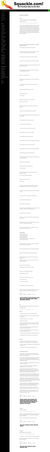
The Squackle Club (3, 76)
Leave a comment (31, 309)
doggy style (32, 399)
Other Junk (2, 39)
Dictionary (21, 408)
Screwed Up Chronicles (4, 44)
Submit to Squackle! (44, 10)
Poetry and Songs (3, 42)
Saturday (36, 298)
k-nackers (25, 399)
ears (35, 399)
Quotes (2, 43)
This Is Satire (2, 60)
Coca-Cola (21, 401)
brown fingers (26, 297)
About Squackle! (27, 10)
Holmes (21, 402)
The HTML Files (3, 74)
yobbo (29, 399)
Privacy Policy (39, 10)
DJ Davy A (2, 70)
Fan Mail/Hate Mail (4, 41)
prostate (32, 298)
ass (29, 402)
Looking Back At (3, 63)
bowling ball (28, 298)
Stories (2, 51)
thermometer (28, 299)
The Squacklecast (3, 56)
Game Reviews (3, 46)
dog (36, 401)
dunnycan (21, 399)
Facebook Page (3, 71)
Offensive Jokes (3, 36)
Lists (20, 304)
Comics (2, 38)
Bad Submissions (3, 40)
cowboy (24, 298)
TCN (1, 83)
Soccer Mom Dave (3, 61)
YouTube (2, 78)
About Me (23, 10)
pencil (27, 402)
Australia (35, 400)
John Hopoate (34, 297)
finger (26, 446)
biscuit (38, 297)
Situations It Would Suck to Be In (29, 307)
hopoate (30, 297)
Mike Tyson (31, 400)
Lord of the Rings (22, 299)
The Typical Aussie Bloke (27, 401)
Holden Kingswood (22, 400)
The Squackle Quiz (3, 52)
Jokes (20, 18)
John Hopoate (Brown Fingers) (28, 20)
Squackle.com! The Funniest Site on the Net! (8, 10)
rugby (26, 403)
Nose (27, 309)
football (21, 297)
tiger (21, 298)
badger (24, 402)
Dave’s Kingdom (3, 45)
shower (29, 403)
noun (21, 446)
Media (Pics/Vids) (3, 37)
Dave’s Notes (2, 58)
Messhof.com (2, 82)
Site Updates (2, 47)
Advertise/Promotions (33, 10)
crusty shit (33, 401)
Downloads (2, 34)
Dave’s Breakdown (3, 57)
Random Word (3, 15)
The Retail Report (3, 59)
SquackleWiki (2, 73)
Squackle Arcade (3, 48)
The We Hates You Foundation (4, 77)
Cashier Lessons (3, 62)
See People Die (3, 72)
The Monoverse (3, 75)
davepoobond (28, 411)
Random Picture (3, 18)
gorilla (28, 400)
